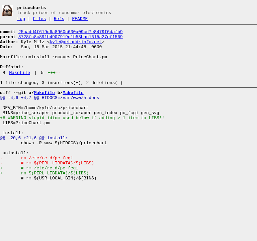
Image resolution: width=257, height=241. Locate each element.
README (80, 21)
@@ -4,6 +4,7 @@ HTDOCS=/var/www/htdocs (49, 112)
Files (39, 21)
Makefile (19, 84)
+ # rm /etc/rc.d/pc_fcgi (39, 196)
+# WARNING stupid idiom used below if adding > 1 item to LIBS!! (82, 136)
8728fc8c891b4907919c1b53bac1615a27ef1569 (70, 41)
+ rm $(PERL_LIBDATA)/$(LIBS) (44, 202)
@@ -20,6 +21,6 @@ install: (34, 160)
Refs (59, 21)
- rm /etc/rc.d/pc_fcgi (36, 184)
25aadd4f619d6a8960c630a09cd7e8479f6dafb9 (70, 35)
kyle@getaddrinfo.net (76, 47)
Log (21, 21)
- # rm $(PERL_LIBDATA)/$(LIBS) (47, 190)
